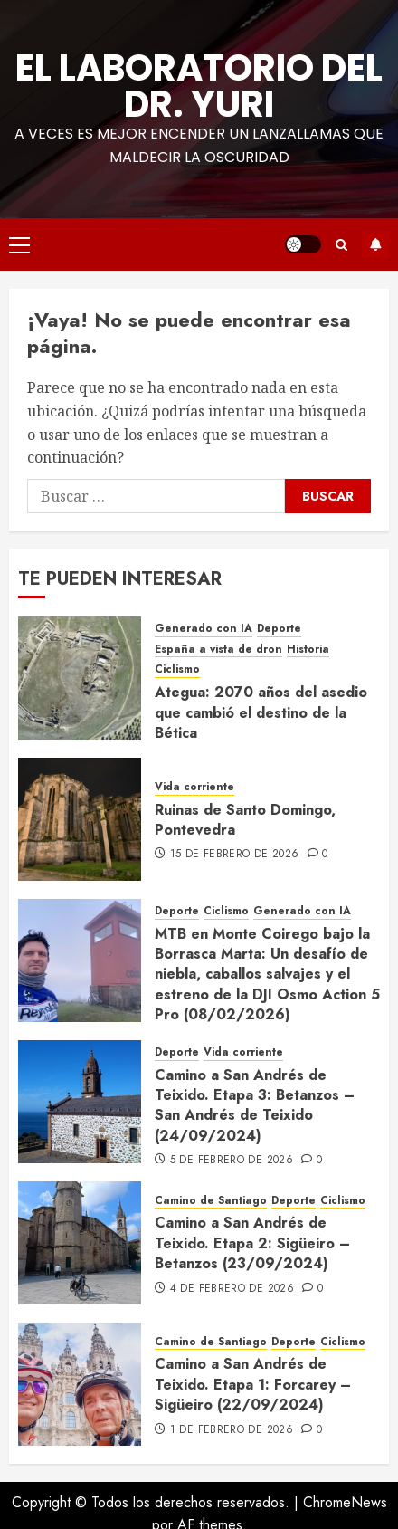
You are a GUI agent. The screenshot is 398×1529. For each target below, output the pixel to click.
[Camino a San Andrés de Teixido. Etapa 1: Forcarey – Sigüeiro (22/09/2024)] (79, 1384)
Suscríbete (375, 244)
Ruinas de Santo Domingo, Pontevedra (245, 819)
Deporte (279, 628)
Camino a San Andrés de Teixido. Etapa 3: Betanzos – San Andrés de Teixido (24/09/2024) (255, 1105)
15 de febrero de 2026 (234, 854)
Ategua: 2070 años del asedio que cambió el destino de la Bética (261, 712)
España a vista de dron (218, 649)
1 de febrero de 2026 (231, 1430)
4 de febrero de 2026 (232, 1289)
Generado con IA (203, 628)
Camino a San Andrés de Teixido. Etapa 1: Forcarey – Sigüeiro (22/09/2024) (253, 1384)
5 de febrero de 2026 (231, 1160)
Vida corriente (194, 787)
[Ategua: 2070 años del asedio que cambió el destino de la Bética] (79, 678)
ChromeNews (345, 1502)
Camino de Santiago (211, 1201)
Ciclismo (177, 669)
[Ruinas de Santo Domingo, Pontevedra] (79, 819)
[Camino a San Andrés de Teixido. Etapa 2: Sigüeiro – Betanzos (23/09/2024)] (79, 1242)
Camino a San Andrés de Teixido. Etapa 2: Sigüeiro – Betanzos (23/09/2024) (252, 1243)
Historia (308, 649)
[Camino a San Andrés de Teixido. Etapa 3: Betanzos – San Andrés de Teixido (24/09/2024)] (79, 1101)
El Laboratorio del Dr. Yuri (199, 86)
